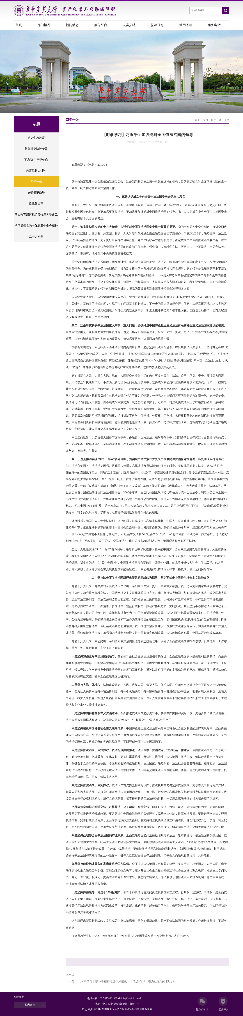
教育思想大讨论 (36, 170)
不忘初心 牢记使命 (36, 159)
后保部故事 (36, 203)
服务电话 (214, 25)
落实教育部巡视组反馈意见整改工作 (36, 216)
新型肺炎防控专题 (36, 148)
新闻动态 (72, 25)
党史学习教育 (36, 137)
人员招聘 (129, 25)
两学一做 (36, 181)
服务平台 (100, 25)
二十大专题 (36, 236)
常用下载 (185, 25)
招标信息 (157, 25)
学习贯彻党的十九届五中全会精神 (36, 225)
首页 (18, 25)
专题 (205, 120)
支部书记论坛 (36, 192)
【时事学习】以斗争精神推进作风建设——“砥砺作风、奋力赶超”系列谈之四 (126, 981)
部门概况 (43, 25)
